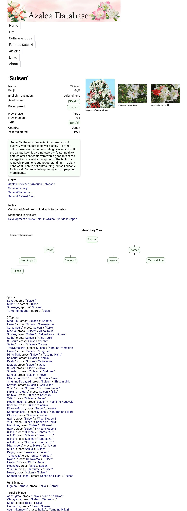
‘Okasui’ (12, 377)
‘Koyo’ (10, 262)
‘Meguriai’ (13, 282)
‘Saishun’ (12, 319)
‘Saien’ (11, 464)
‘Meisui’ (11, 326)
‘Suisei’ (11, 329)
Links (111, 26)
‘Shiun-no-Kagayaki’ (19, 343)
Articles (96, 26)
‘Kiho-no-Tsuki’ (16, 370)
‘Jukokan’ (30, 414)
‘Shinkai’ (12, 356)
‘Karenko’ (45, 356)
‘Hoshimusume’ (17, 363)
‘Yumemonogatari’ (18, 272)
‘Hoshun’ (12, 424)
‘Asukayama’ (46, 286)
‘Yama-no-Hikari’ (52, 458)
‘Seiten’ (11, 306)
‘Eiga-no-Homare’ (17, 447)
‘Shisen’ (11, 296)
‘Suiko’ (35, 417)
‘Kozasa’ (12, 367)
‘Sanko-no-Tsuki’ (46, 383)
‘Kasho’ (11, 323)
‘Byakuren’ (48, 333)
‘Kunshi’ (12, 484)
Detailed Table (26, 197)
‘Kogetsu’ (47, 282)
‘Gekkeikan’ (46, 346)
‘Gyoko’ (42, 306)
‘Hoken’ (11, 286)
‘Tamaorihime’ (45, 488)
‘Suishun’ (12, 303)
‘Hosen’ (11, 313)
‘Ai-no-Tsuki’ (46, 292)
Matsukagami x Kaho (38, 474)
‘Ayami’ (11, 495)
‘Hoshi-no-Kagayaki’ (61, 363)
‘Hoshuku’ (13, 427)
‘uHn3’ (11, 400)
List (26, 26)
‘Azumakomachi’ (17, 471)
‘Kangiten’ (31, 495)
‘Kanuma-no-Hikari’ (61, 373)
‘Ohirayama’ (45, 323)
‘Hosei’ (11, 434)
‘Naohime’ (13, 387)
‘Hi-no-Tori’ (13, 316)
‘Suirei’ (11, 481)
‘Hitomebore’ (15, 407)
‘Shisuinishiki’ (62, 343)
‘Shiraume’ (33, 431)
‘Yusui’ (11, 350)
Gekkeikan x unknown (52, 296)
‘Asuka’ (44, 319)
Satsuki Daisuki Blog (21, 158)
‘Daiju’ (10, 414)
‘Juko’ (42, 326)
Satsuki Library (17, 150)
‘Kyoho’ (11, 420)
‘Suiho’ (11, 299)
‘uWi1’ (10, 380)
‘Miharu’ (12, 265)
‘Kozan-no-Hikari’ (50, 437)
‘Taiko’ (11, 360)
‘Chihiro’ (12, 478)
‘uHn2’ (11, 397)
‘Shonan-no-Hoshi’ (18, 437)
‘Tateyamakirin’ (16, 309)
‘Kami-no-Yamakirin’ (60, 309)
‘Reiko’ (74, 63)
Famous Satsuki (74, 26)
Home (13, 26)
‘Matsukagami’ (40, 491)
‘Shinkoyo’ (13, 269)
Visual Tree (15, 197)
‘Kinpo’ (43, 377)
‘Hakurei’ (38, 407)
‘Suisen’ (31, 262)
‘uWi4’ (10, 390)
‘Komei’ (73, 69)
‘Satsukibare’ (15, 289)
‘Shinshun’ (13, 333)
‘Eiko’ (54, 353)
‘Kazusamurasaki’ (48, 350)
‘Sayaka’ (12, 346)
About (125, 26)
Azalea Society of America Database (31, 146)
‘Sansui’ (12, 336)
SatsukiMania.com (20, 154)
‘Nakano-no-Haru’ (18, 353)
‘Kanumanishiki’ (17, 373)
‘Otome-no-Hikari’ (18, 340)
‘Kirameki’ (48, 387)
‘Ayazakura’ (14, 491)
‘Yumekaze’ (14, 417)
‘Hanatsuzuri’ (45, 393)
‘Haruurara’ (14, 468)
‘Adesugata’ (14, 458)
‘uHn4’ (11, 404)
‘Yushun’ (12, 431)
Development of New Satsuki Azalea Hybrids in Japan (42, 180)
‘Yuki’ (10, 383)
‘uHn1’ (11, 393)
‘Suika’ (11, 410)
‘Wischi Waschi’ (47, 380)
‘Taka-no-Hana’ (52, 316)
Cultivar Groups (45, 26)
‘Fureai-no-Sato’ (16, 488)
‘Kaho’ (44, 303)
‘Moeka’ (11, 292)
